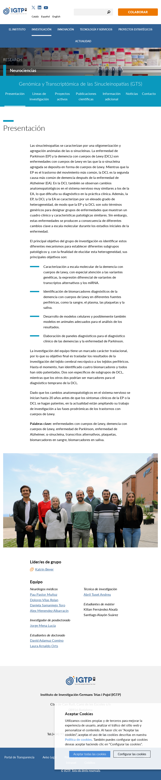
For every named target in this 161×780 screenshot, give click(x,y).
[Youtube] (46, 7)
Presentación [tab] (15, 94)
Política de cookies (78, 739)
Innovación (65, 29)
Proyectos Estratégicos (135, 29)
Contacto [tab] (149, 94)
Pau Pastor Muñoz (43, 594)
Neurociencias (23, 70)
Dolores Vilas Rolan (44, 600)
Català (35, 16)
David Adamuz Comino (47, 640)
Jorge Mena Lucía (43, 625)
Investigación (41, 29)
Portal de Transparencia (19, 757)
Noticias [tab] (132, 94)
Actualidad (83, 41)
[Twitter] (33, 7)
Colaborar (138, 12)
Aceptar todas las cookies (89, 754)
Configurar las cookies (132, 754)
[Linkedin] (39, 7)
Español (45, 16)
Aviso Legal (49, 757)
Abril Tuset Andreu (97, 594)
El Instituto (17, 29)
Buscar (109, 12)
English (56, 16)
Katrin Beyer (44, 569)
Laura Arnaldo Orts (44, 646)
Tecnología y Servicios (96, 29)
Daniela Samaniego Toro (47, 605)
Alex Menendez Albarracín (49, 610)
